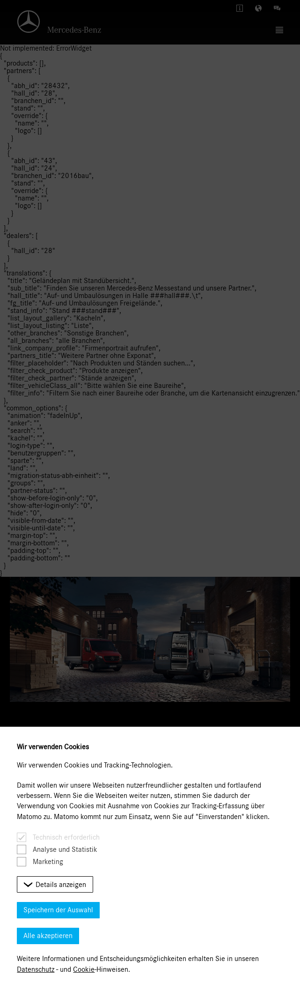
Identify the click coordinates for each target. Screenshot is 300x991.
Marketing (48, 861)
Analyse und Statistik (65, 849)
